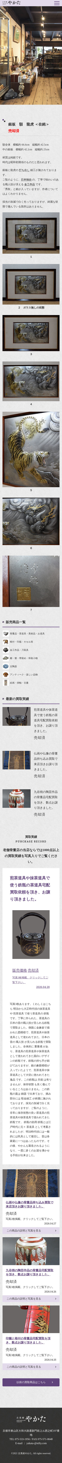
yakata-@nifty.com (36, 1443)
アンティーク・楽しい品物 (20, 674)
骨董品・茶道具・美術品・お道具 (23, 633)
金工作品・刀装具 (15, 650)
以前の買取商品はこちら (31, 1382)
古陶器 (9, 666)
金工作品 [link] (29, 184)
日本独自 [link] (26, 179)
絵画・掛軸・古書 (15, 682)
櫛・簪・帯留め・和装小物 (20, 658)
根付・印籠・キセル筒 (17, 641)
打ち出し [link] (24, 170)
